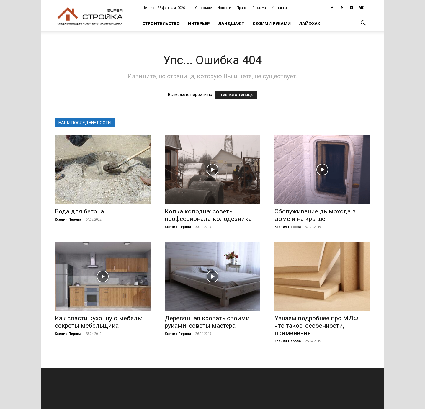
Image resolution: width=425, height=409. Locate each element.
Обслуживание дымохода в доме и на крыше (315, 215)
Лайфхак (309, 23)
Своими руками (272, 23)
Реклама (259, 7)
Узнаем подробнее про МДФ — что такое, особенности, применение (319, 326)
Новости (224, 7)
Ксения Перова (68, 219)
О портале (203, 7)
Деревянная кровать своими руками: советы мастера (207, 322)
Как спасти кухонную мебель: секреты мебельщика (98, 322)
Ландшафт (231, 23)
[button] (363, 24)
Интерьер (199, 23)
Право (242, 7)
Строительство (161, 23)
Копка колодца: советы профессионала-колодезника (208, 215)
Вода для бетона (79, 211)
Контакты (279, 7)
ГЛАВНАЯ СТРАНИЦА (236, 95)
